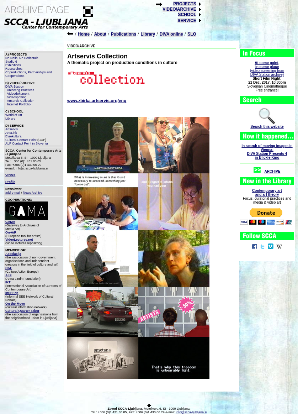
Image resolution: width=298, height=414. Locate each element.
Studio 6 (11, 61)
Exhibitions (13, 65)
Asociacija (13, 254)
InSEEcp (11, 293)
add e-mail (12, 192)
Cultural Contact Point (21, 140)
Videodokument (18, 93)
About (100, 34)
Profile (10, 182)
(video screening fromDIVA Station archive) (267, 69)
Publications (123, 34)
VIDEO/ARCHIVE (179, 9)
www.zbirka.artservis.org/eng (96, 100)
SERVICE (186, 20)
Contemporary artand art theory (267, 192)
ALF (8, 275)
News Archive (33, 192)
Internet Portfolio (19, 104)
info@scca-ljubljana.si (191, 412)
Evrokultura (13, 136)
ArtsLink (11, 133)
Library (148, 34)
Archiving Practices (20, 90)
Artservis (11, 129)
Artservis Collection (20, 101)
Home (84, 34)
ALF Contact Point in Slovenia (26, 143)
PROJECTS (184, 3)
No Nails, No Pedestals (21, 58)
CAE (8, 268)
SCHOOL (187, 14)
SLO (191, 34)
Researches (13, 68)
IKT (8, 282)
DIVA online (171, 34)
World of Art (13, 115)
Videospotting (16, 97)
